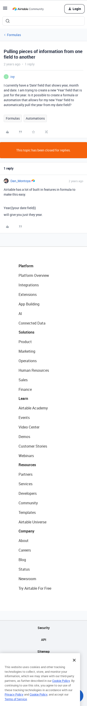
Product (25, 341)
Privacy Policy (14, 699)
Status (24, 569)
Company (26, 531)
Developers (28, 493)
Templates (27, 512)
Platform (26, 265)
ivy (12, 76)
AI (20, 313)
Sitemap (43, 651)
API (43, 639)
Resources (27, 464)
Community (28, 502)
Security (44, 628)
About (24, 540)
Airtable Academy (33, 408)
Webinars (26, 455)
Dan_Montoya (20, 181)
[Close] (74, 665)
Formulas (14, 35)
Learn (23, 398)
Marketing (27, 351)
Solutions (26, 332)
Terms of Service (16, 704)
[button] (5, 9)
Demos (24, 436)
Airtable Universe (32, 522)
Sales (23, 379)
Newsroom (27, 578)
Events (24, 417)
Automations (35, 118)
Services (25, 483)
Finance (25, 389)
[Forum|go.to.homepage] (28, 9)
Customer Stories (33, 446)
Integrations (29, 285)
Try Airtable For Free (35, 588)
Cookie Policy (61, 685)
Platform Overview (34, 275)
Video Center (29, 427)
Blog (22, 559)
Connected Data (32, 323)
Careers (25, 550)
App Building (29, 304)
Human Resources (34, 370)
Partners (25, 474)
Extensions (28, 294)
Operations (28, 360)
